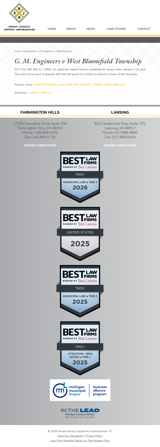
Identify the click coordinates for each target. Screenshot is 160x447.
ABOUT (71, 29)
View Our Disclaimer (70, 436)
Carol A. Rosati (40, 93)
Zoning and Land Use (108, 85)
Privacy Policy (94, 436)
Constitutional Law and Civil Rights (62, 85)
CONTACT (144, 29)
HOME (52, 29)
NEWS (91, 29)
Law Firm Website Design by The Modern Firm (80, 441)
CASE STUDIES (116, 29)
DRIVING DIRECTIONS (40, 145)
